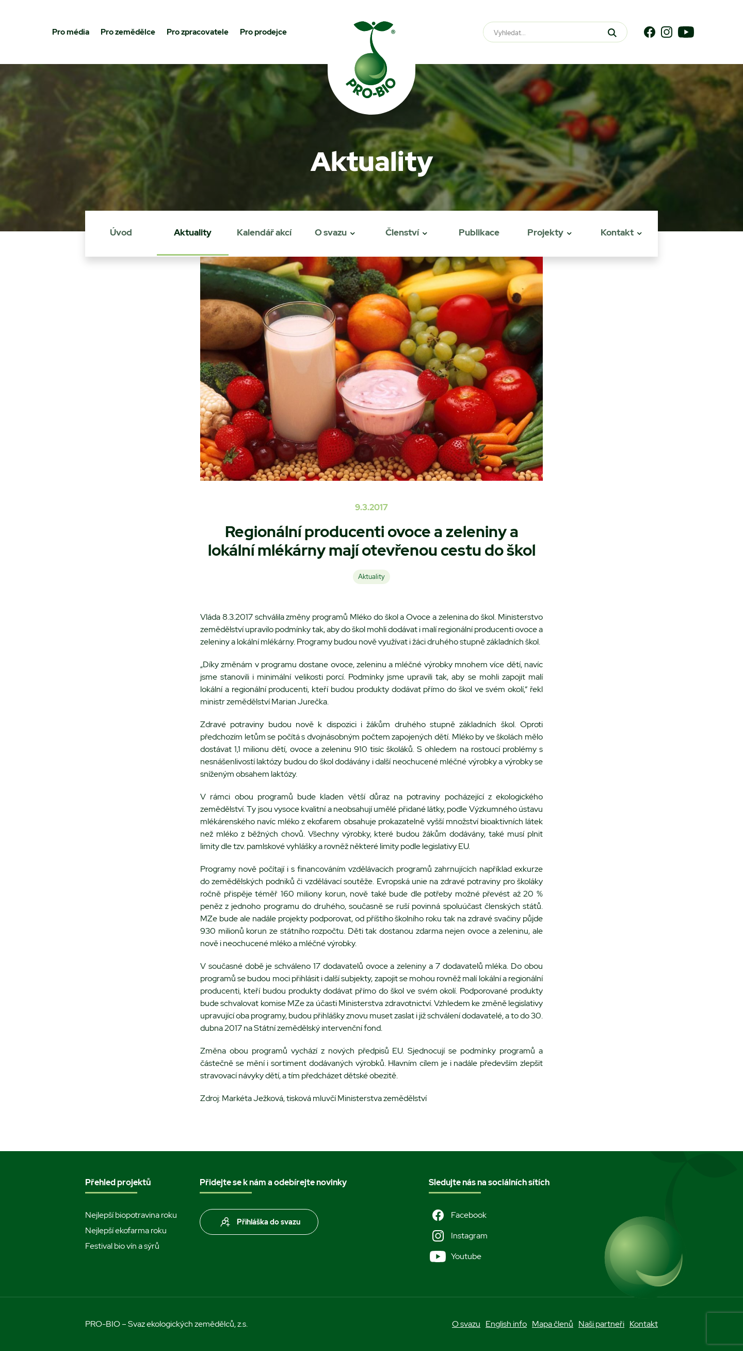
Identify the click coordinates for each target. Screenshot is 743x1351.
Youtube (455, 1256)
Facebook (458, 1215)
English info (506, 1323)
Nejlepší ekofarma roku (126, 1230)
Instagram (458, 1236)
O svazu (331, 232)
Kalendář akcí (264, 232)
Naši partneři (601, 1323)
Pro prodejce (263, 32)
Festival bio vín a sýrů (122, 1245)
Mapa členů (552, 1323)
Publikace (479, 232)
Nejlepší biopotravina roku (131, 1214)
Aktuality (193, 232)
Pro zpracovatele (198, 32)
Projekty (545, 232)
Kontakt (617, 232)
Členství (402, 232)
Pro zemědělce (128, 32)
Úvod (121, 232)
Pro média (70, 32)
